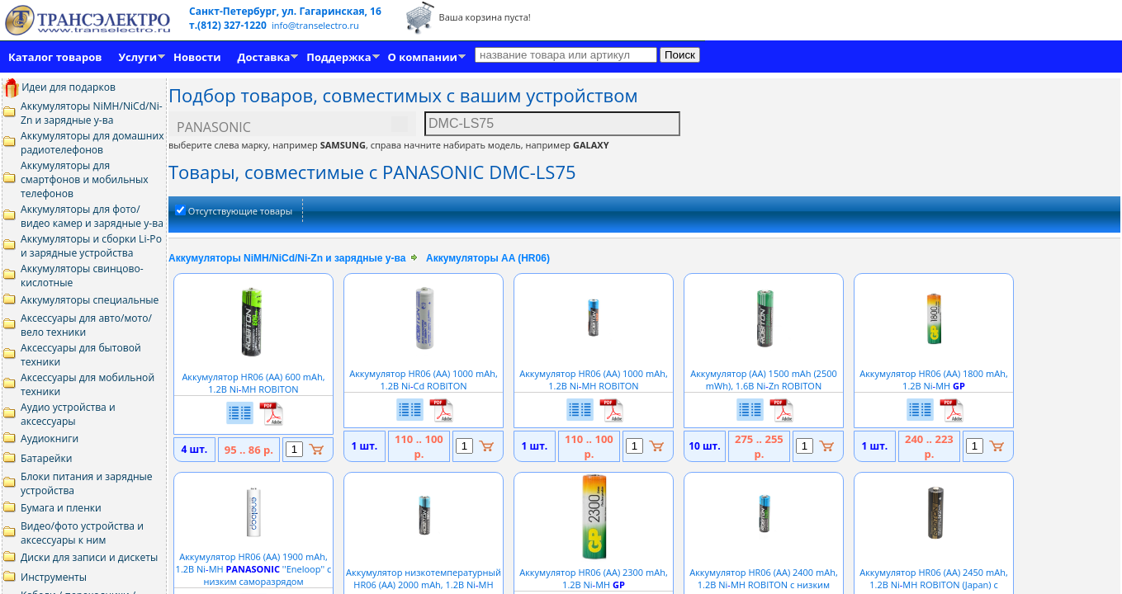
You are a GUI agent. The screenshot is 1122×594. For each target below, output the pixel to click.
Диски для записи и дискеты (89, 557)
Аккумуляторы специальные (90, 300)
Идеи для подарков (59, 87)
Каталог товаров (55, 57)
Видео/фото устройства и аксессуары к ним (82, 533)
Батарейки (46, 458)
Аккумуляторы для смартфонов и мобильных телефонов (85, 179)
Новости (196, 57)
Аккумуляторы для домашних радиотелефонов (92, 143)
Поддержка (338, 57)
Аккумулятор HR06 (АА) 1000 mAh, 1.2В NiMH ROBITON (593, 373)
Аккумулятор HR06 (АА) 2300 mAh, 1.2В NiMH (593, 572)
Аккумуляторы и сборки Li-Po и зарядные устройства (91, 246)
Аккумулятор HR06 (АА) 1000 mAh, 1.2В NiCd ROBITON (423, 373)
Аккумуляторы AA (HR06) (488, 258)
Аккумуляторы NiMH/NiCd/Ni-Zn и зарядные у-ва (92, 113)
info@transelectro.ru (315, 25)
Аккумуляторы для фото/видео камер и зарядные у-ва (92, 216)
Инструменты (54, 577)
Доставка (264, 57)
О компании (422, 57)
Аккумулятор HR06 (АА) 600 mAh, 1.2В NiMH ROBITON (253, 376)
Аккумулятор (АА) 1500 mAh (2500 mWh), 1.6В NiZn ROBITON (763, 373)
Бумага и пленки (61, 508)
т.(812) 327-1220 (229, 25)
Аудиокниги (49, 438)
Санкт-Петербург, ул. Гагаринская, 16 (285, 11)
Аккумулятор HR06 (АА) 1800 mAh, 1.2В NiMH (933, 373)
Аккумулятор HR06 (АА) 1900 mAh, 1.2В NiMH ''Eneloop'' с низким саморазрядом (254, 562)
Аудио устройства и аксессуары (68, 414)
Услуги (137, 57)
